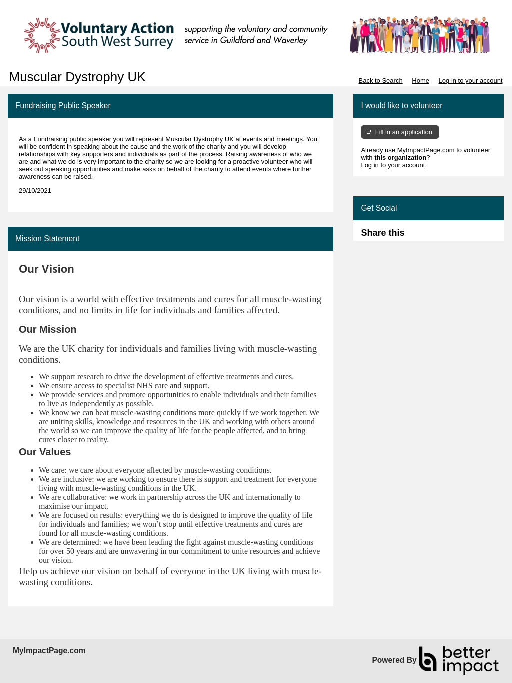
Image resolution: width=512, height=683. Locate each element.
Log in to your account (471, 80)
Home (421, 80)
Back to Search (380, 80)
